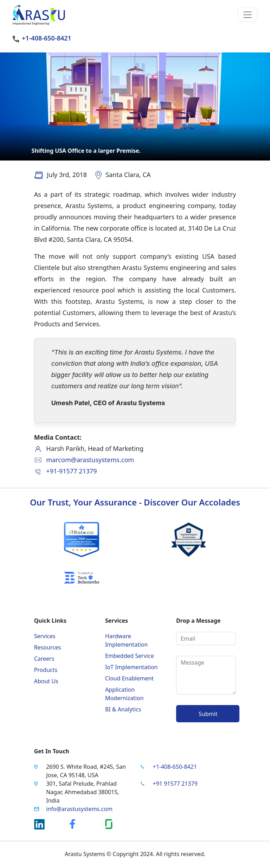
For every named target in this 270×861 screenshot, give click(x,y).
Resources (47, 647)
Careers (44, 658)
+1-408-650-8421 (46, 38)
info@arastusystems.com (79, 809)
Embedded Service (129, 656)
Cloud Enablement (129, 678)
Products (46, 670)
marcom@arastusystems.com (90, 459)
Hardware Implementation (126, 640)
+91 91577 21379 (175, 783)
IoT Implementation (131, 667)
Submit (208, 714)
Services (45, 636)
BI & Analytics (123, 709)
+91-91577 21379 (71, 471)
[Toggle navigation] (247, 15)
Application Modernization (124, 694)
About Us (46, 681)
